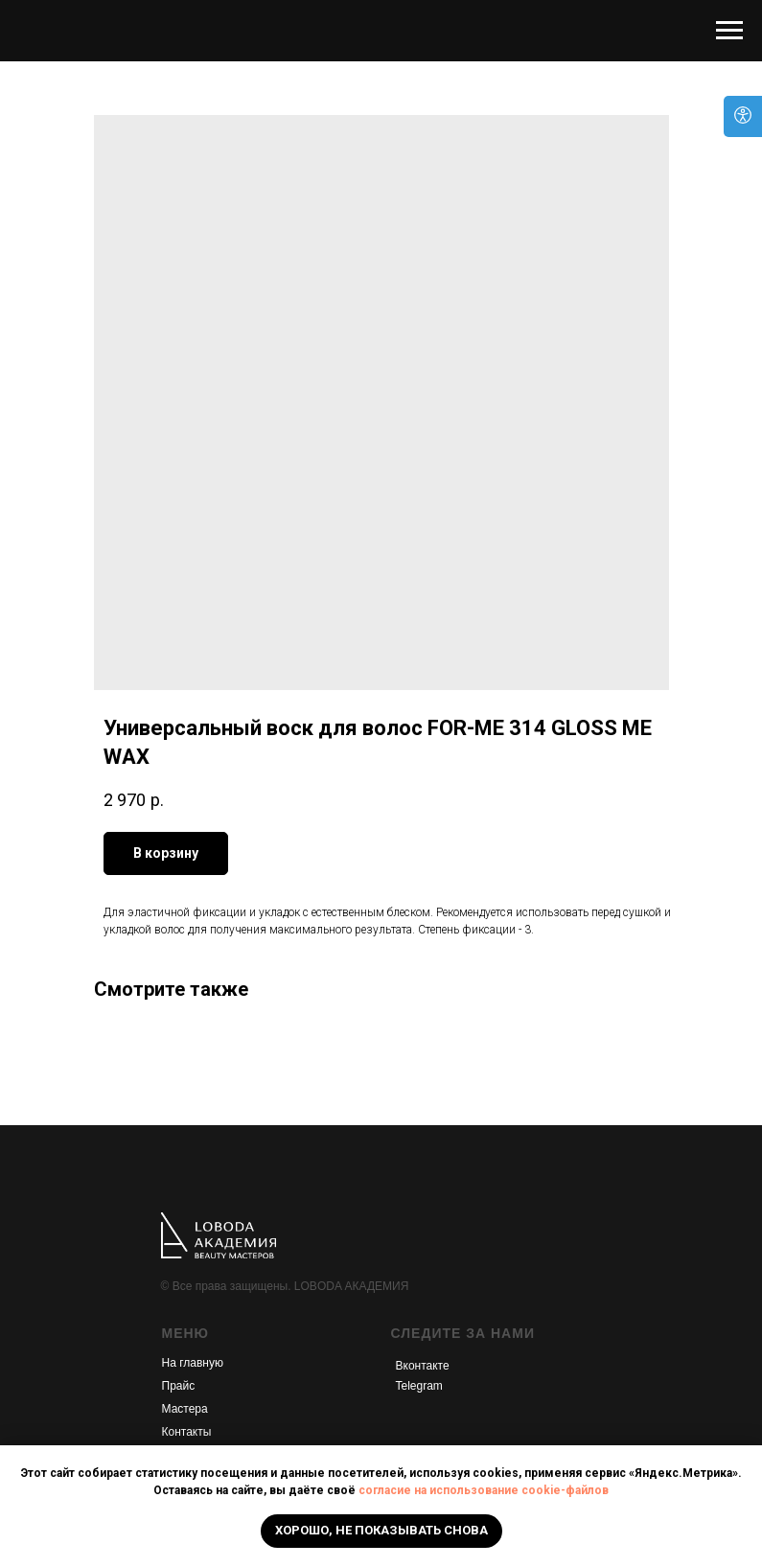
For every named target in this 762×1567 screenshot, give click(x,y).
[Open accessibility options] (743, 116)
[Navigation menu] (729, 30)
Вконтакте (423, 1365)
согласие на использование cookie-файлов (483, 1490)
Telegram (419, 1386)
